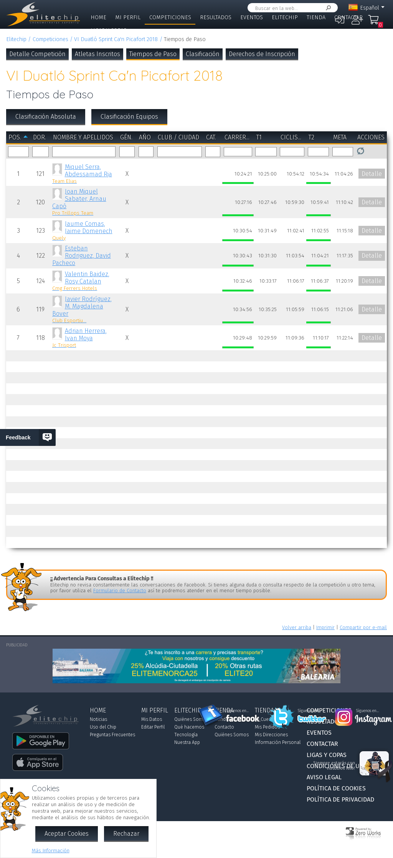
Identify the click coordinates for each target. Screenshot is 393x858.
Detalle (372, 173)
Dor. (39, 137)
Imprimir (325, 627)
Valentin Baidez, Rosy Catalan (84, 281)
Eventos (251, 17)
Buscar (327, 8)
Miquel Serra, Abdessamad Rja (84, 173)
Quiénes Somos (191, 719)
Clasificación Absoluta (45, 116)
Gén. (126, 137)
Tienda (316, 17)
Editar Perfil (153, 727)
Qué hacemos (189, 727)
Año (145, 137)
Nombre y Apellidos (83, 137)
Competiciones (170, 17)
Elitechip (285, 17)
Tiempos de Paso (153, 54)
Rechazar (126, 833)
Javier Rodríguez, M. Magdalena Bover (84, 309)
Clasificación (203, 54)
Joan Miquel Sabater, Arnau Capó (84, 202)
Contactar (348, 17)
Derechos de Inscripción (262, 54)
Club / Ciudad (178, 137)
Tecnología (186, 734)
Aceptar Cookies (67, 833)
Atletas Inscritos (97, 54)
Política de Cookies (336, 788)
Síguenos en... (237, 711)
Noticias (98, 719)
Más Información (50, 850)
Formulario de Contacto (119, 590)
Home (98, 17)
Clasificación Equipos (129, 116)
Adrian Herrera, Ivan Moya (84, 337)
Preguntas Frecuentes (112, 734)
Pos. (14, 137)
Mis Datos (151, 719)
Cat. (211, 137)
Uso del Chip (103, 727)
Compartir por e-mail (363, 627)
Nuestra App (187, 742)
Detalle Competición (37, 54)
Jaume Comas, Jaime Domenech (84, 230)
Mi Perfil (127, 17)
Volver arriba (296, 627)
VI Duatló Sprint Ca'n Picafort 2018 (116, 39)
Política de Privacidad (340, 799)
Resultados (215, 17)
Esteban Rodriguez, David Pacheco (81, 256)
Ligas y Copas (109, 30)
